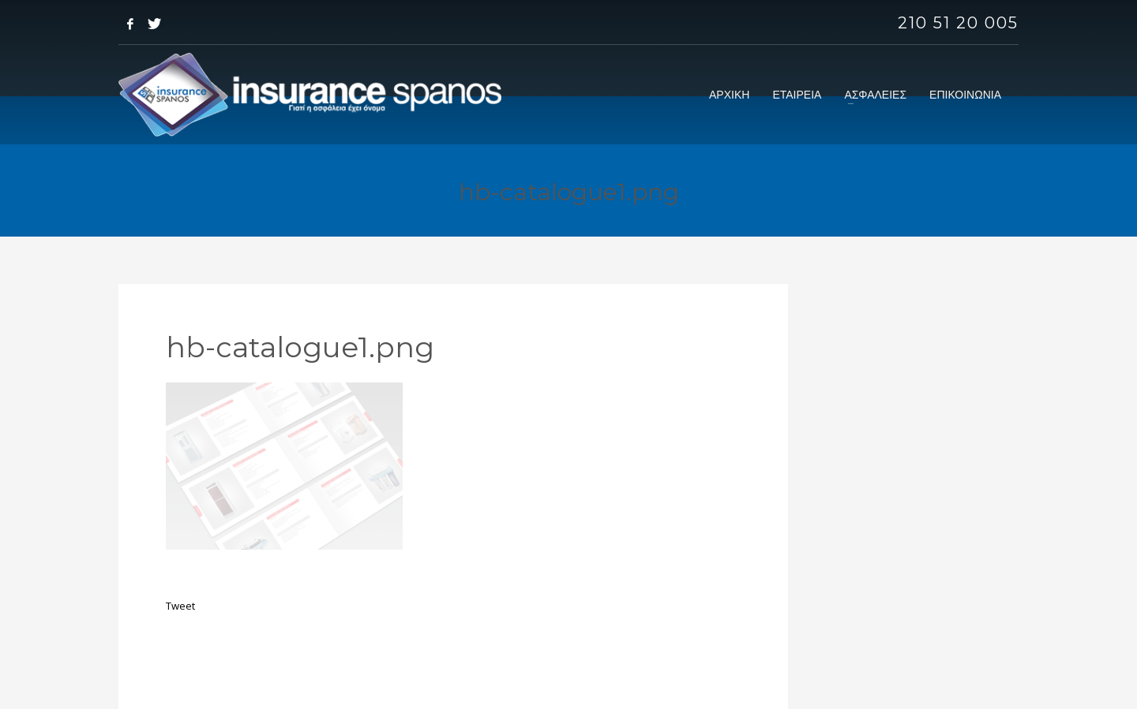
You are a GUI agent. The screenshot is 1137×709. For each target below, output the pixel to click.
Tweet (180, 606)
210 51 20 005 (958, 22)
